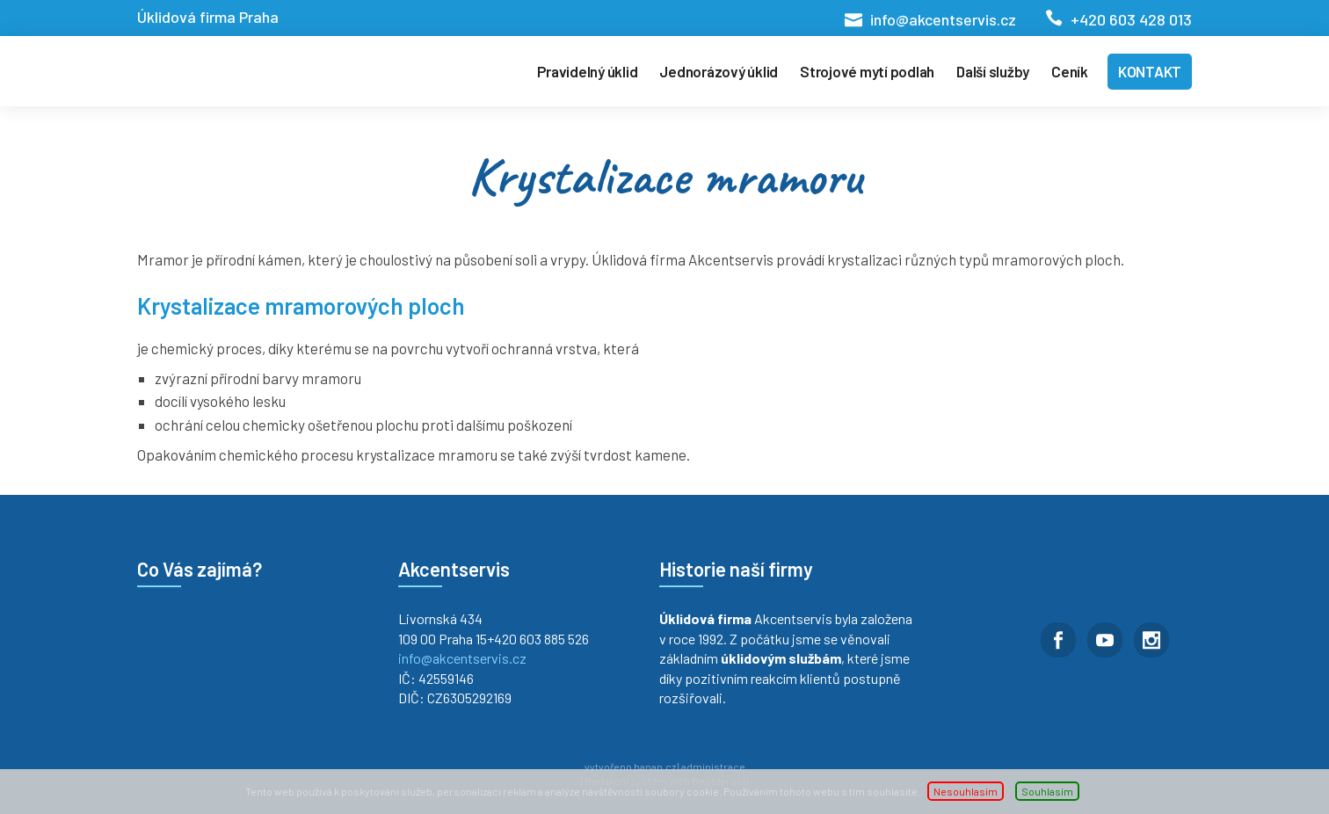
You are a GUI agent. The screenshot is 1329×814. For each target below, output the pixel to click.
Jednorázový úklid (718, 71)
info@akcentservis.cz (943, 19)
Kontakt (1149, 71)
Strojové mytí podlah (867, 71)
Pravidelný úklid (587, 71)
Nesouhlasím (965, 791)
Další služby (992, 71)
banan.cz (655, 766)
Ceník (1069, 71)
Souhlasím (1047, 791)
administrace (713, 766)
